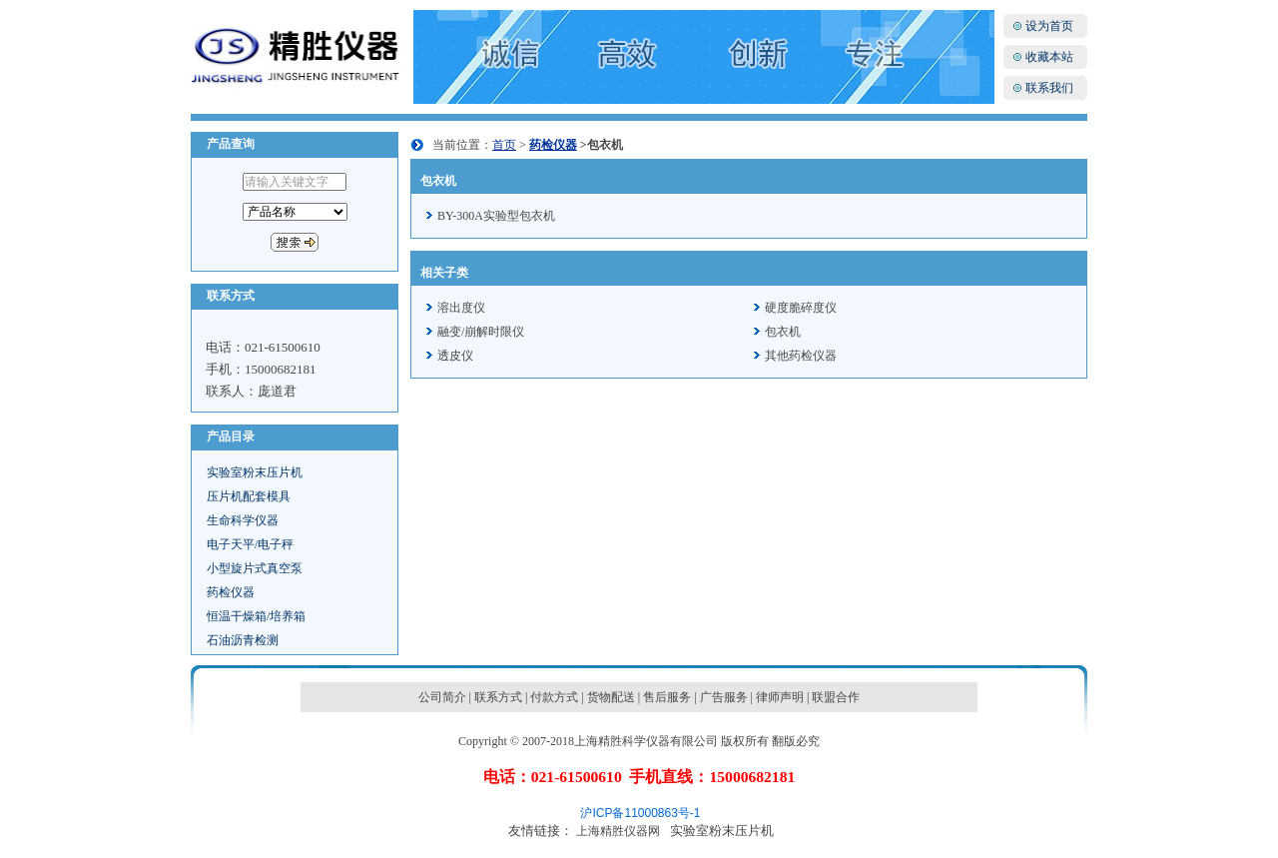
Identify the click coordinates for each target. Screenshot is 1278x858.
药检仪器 (231, 592)
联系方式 (498, 697)
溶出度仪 (461, 308)
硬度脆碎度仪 (801, 308)
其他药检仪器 (801, 356)
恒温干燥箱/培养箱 (256, 616)
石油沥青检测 (243, 640)
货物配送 (611, 697)
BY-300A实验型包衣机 (496, 216)
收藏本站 (1049, 57)
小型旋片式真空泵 (255, 568)
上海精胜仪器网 (618, 831)
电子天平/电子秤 (250, 544)
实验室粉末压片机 (255, 472)
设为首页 (1049, 26)
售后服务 (667, 697)
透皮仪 (455, 356)
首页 (504, 145)
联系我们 (1049, 88)
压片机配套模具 (249, 496)
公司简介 (442, 697)
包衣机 (783, 332)
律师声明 (780, 697)
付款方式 (554, 697)
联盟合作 (836, 697)
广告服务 (724, 697)
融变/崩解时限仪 (480, 332)
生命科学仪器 (243, 520)
